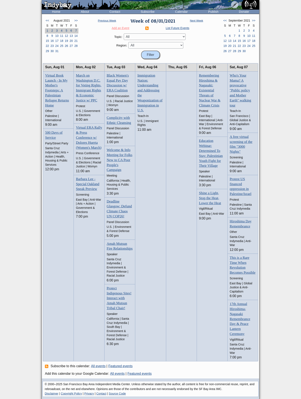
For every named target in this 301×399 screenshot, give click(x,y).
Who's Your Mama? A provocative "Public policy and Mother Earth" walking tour (240, 90)
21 (76, 40)
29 (47, 51)
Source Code (117, 393)
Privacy (89, 393)
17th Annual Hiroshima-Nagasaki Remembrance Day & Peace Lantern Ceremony (240, 319)
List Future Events (177, 28)
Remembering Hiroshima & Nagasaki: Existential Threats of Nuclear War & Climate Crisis (210, 90)
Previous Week (107, 20)
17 (57, 40)
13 (71, 35)
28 (76, 45)
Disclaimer (51, 393)
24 (57, 45)
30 (52, 51)
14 (76, 35)
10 (57, 35)
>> (76, 20)
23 (52, 45)
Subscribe (148, 11)
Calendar (181, 11)
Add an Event (120, 28)
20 (71, 40)
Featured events (120, 366)
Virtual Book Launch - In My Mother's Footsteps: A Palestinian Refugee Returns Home (57, 90)
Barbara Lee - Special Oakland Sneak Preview (87, 184)
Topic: (118, 36)
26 (66, 45)
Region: (121, 45)
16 (52, 40)
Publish (213, 11)
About (85, 11)
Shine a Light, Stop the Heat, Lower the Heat (210, 198)
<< (47, 20)
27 (71, 45)
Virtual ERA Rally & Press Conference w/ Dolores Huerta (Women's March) (89, 137)
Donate (244, 11)
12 (66, 35)
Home (56, 11)
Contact (114, 11)
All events (98, 366)
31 (57, 51)
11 (61, 35)
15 (47, 40)
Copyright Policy (71, 393)
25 (61, 45)
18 (61, 40)
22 (47, 45)
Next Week (196, 20)
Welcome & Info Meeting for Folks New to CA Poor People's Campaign (119, 160)
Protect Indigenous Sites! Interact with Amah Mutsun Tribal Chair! (119, 298)
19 (66, 40)
